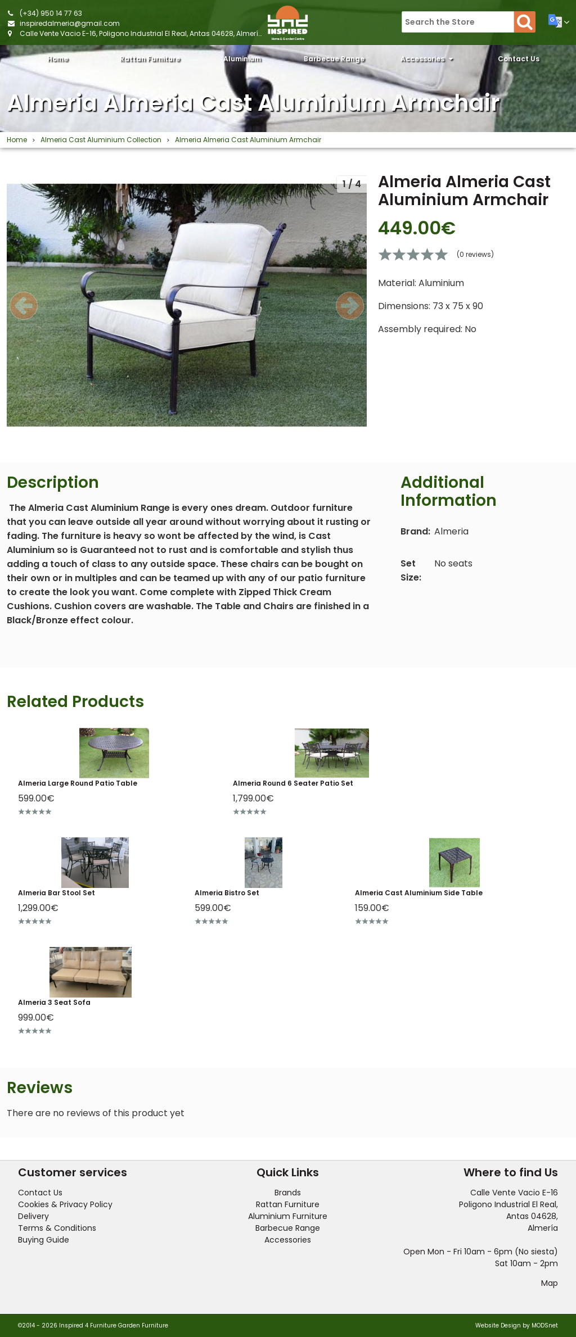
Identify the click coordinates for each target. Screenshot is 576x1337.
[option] (187, 305)
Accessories (426, 59)
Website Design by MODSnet (516, 1325)
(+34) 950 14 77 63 (51, 13)
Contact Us (518, 59)
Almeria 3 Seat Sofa (54, 1002)
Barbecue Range (334, 62)
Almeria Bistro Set (227, 893)
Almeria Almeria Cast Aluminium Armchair (253, 103)
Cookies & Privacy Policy (65, 1204)
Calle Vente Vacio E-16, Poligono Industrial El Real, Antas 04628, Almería (141, 33)
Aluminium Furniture (242, 62)
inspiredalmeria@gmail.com (70, 23)
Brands (287, 1192)
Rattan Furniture (150, 62)
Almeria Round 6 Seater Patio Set (293, 783)
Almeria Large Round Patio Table (77, 783)
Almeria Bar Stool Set (56, 893)
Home (57, 59)
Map (549, 1283)
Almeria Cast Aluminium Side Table (419, 893)
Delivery (33, 1216)
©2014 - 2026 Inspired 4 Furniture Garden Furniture (93, 1325)
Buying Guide (43, 1239)
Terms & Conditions (57, 1228)
